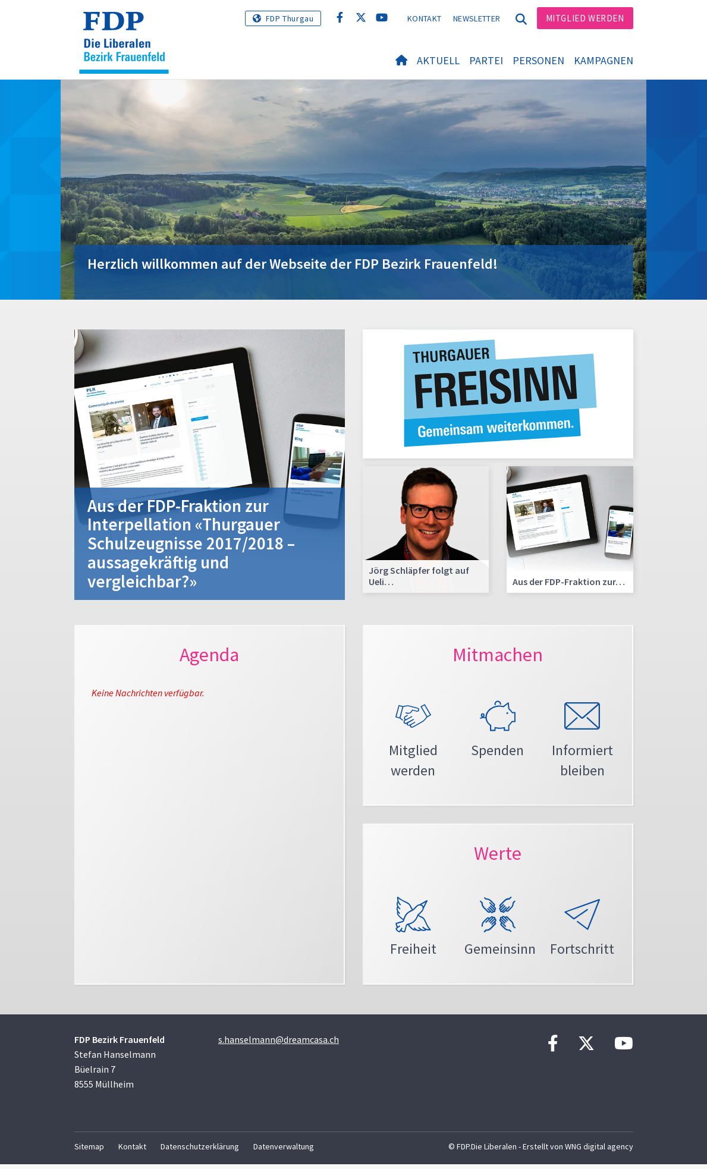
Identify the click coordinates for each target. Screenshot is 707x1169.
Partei (486, 60)
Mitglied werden (585, 18)
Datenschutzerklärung (200, 1151)
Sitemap (89, 1151)
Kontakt (424, 18)
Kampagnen (603, 60)
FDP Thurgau (290, 18)
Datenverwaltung (283, 1151)
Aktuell (438, 60)
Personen (538, 60)
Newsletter (476, 18)
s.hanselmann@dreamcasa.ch (278, 1044)
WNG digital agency (599, 1151)
